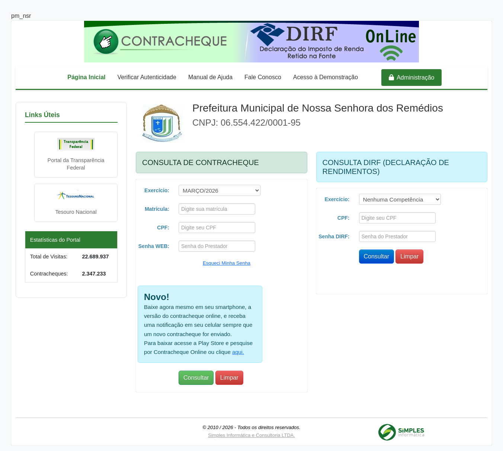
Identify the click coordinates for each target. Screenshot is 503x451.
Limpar (229, 375)
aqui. (234, 349)
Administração (412, 77)
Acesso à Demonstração (325, 77)
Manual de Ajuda (210, 77)
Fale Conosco (262, 77)
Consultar (196, 375)
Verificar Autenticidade (147, 77)
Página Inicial (86, 77)
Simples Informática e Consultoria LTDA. (251, 432)
